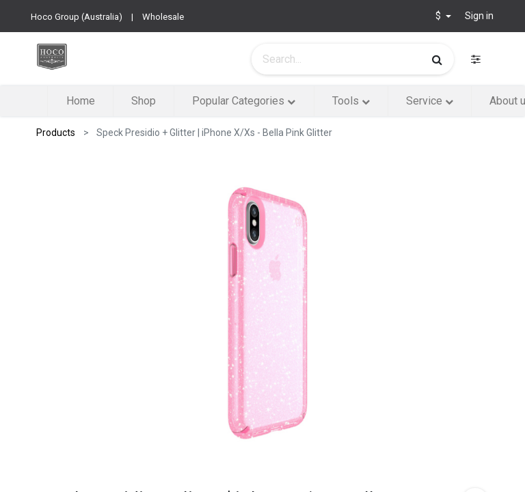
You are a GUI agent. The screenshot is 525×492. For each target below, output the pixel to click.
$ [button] (439, 15)
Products (55, 132)
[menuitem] (80, 101)
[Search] (437, 59)
